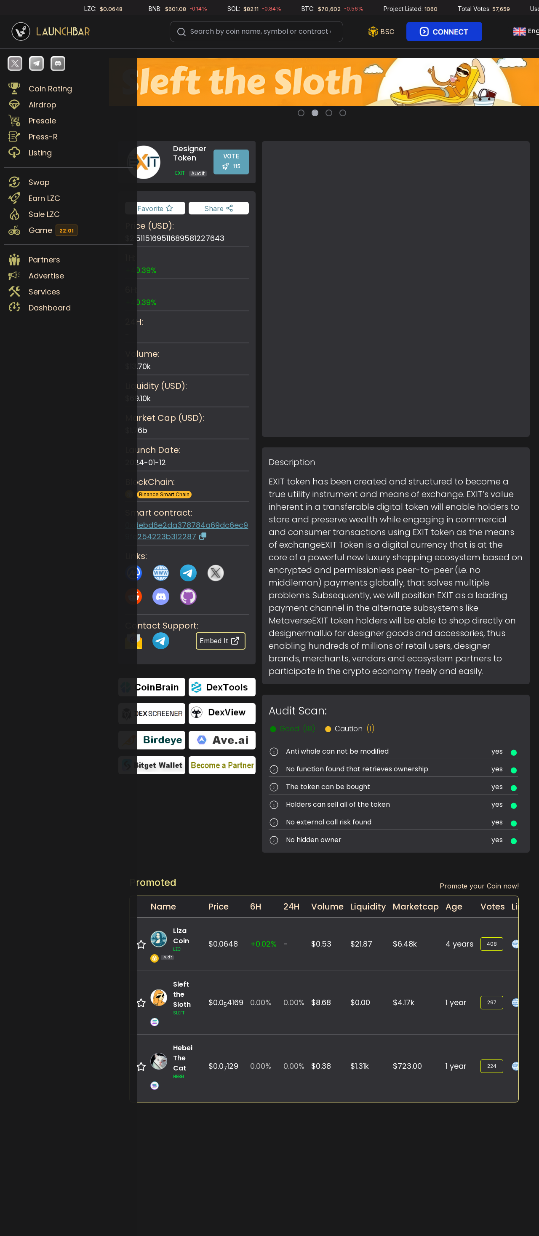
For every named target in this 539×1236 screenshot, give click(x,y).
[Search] (256, 30)
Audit (201, 173)
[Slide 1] (301, 113)
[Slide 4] (342, 113)
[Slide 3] (329, 113)
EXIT (183, 173)
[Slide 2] (315, 113)
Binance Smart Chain (167, 494)
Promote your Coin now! (479, 886)
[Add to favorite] (157, 208)
